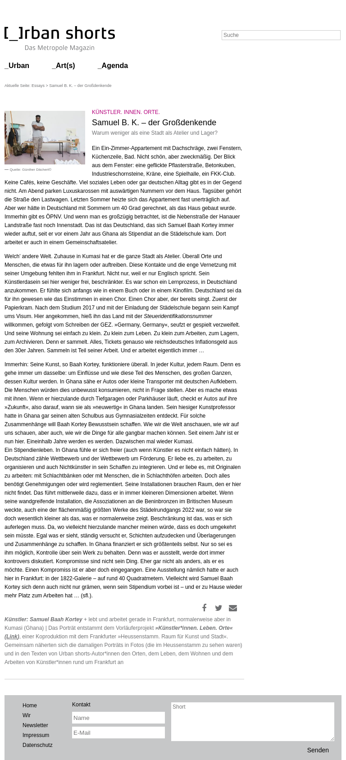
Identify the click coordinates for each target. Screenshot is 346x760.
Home (30, 705)
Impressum (36, 735)
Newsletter (35, 725)
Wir (27, 715)
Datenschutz (38, 745)
